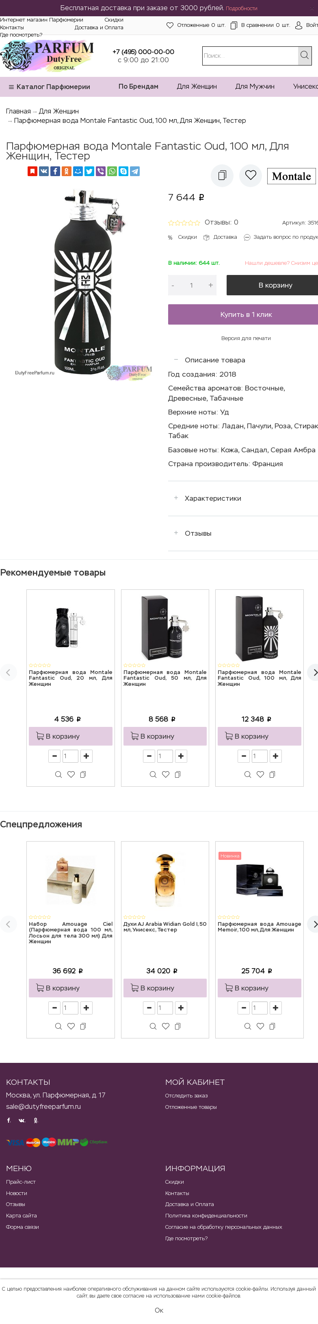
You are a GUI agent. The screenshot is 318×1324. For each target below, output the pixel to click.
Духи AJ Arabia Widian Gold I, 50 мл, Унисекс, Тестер (165, 927)
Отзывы (198, 533)
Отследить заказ (186, 1095)
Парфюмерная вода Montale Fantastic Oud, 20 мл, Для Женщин (70, 678)
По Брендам (138, 86)
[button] (222, 175)
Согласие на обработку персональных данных (223, 1227)
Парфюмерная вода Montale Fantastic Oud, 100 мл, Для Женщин (259, 678)
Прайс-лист (21, 1181)
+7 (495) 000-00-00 (143, 52)
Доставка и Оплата (99, 27)
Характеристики (213, 498)
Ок (159, 1310)
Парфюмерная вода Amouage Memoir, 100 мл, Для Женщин (259, 927)
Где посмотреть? (21, 34)
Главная (18, 111)
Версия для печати (246, 338)
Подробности (241, 8)
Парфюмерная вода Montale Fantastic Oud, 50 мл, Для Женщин (165, 678)
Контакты (12, 27)
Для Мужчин (255, 86)
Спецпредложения (41, 824)
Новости (16, 1193)
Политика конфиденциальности (206, 1215)
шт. (196, 25)
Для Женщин (197, 86)
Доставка (225, 236)
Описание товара (215, 360)
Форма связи (22, 1227)
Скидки (114, 19)
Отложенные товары (191, 1107)
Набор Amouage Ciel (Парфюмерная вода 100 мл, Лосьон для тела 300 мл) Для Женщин (70, 933)
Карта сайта (21, 1215)
